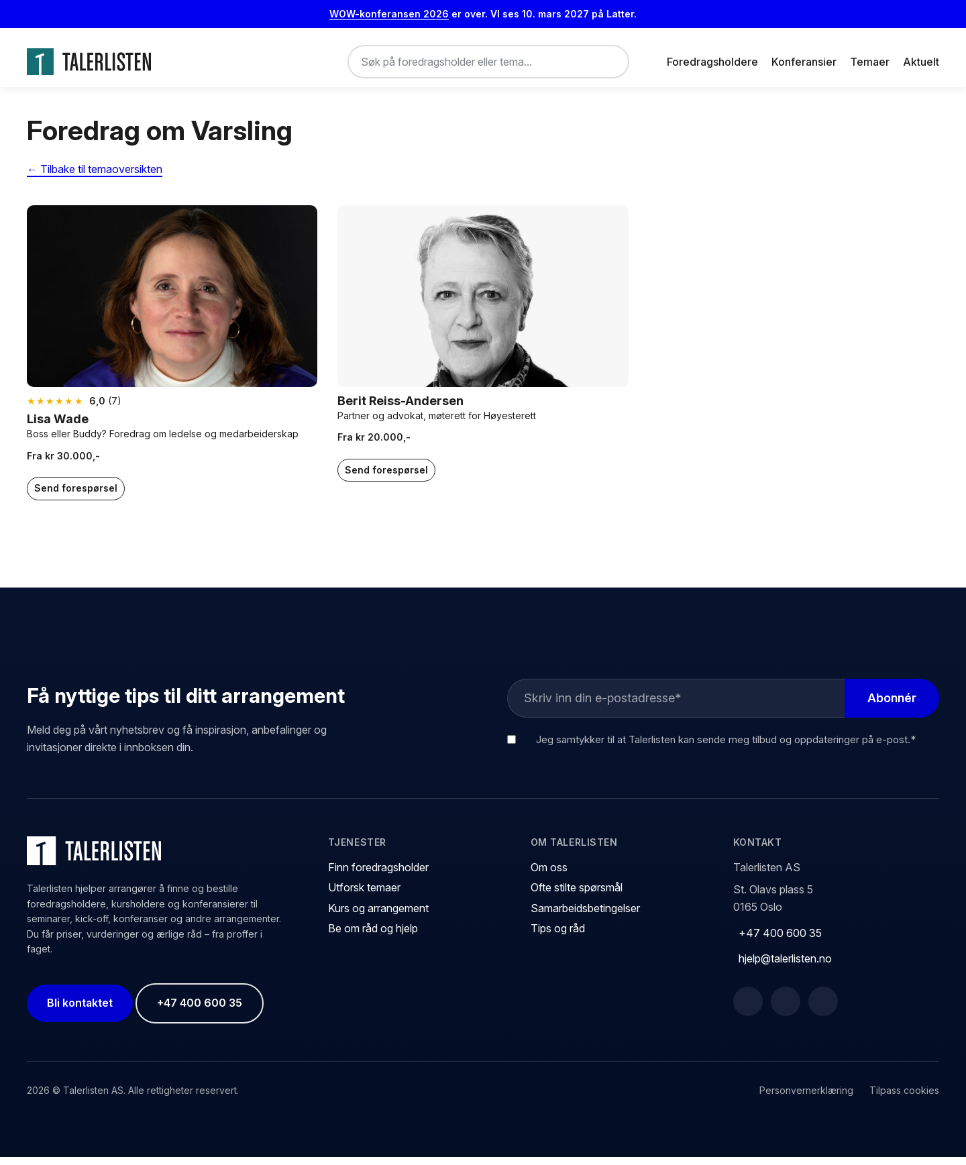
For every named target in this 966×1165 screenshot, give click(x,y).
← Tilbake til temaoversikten (94, 177)
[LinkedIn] (785, 1009)
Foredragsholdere (712, 61)
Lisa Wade (58, 427)
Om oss (549, 874)
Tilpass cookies (904, 1098)
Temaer (870, 61)
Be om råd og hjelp (373, 936)
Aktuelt (921, 61)
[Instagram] (823, 1009)
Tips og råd (558, 936)
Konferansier (804, 61)
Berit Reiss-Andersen (400, 408)
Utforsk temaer (364, 895)
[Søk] (608, 62)
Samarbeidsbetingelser (585, 916)
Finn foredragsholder (378, 874)
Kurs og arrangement (378, 916)
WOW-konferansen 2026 (389, 13)
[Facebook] (748, 1009)
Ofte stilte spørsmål (577, 895)
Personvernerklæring (806, 1098)
